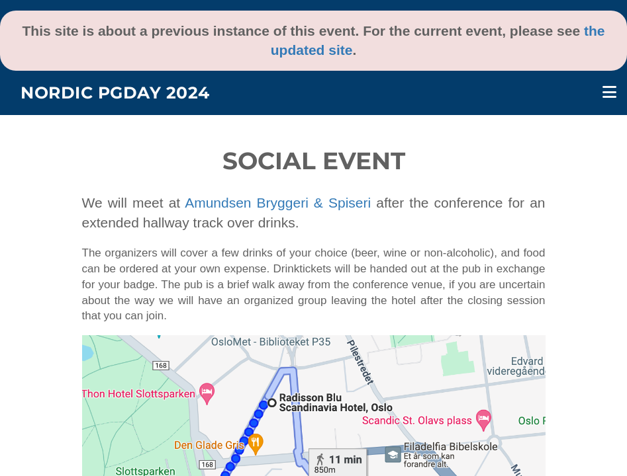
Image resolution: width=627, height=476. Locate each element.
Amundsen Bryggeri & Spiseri (278, 202)
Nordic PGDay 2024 (115, 92)
